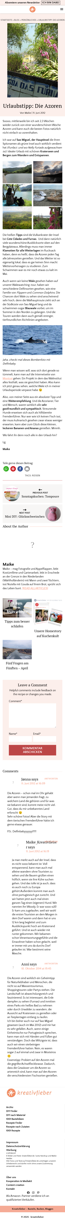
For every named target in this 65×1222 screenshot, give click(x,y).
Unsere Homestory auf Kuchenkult (47, 633)
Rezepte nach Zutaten (18, 1126)
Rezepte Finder (14, 1122)
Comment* (15, 701)
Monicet (8, 378)
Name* (13, 733)
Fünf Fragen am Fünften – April (17, 665)
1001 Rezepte (13, 1130)
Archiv (9, 1107)
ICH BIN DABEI (50, 2)
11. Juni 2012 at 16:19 (37, 851)
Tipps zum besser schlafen (17, 623)
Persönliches (28, 20)
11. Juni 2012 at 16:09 (33, 783)
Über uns (11, 1177)
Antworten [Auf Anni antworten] (51, 964)
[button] (6, 469)
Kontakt (10, 1189)
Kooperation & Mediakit (19, 1181)
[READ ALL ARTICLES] (35, 588)
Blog (16, 20)
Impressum (12, 1142)
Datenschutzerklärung (18, 1146)
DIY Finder (11, 1111)
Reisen (36, 475)
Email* (37, 733)
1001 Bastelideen (15, 1119)
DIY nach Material (15, 1115)
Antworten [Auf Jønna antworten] (51, 779)
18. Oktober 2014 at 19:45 (36, 968)
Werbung (11, 1150)
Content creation (15, 1185)
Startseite (6, 20)
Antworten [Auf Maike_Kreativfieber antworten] (51, 841)
